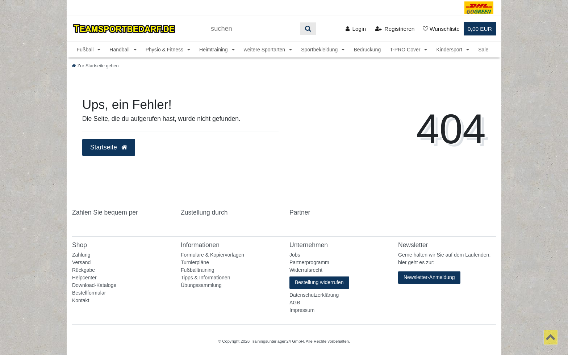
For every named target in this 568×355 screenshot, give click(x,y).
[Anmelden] (355, 28)
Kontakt (80, 300)
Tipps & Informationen (205, 277)
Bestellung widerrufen (319, 282)
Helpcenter (84, 277)
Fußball (86, 49)
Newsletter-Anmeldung (429, 277)
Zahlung (81, 255)
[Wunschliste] (441, 28)
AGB (294, 302)
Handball (120, 49)
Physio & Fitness (165, 49)
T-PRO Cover (406, 49)
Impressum (301, 310)
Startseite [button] (108, 147)
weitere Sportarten (265, 49)
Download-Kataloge (94, 285)
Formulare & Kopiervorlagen (212, 255)
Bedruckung (367, 49)
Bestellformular (89, 293)
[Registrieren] (394, 28)
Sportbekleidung (320, 49)
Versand (81, 262)
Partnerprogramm (309, 262)
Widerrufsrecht (305, 270)
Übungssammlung (201, 285)
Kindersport (449, 49)
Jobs (294, 255)
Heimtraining (214, 49)
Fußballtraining (197, 270)
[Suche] (308, 28)
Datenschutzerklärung (314, 295)
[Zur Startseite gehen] (95, 65)
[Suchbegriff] (253, 28)
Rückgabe (83, 270)
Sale (483, 49)
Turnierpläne (195, 262)
